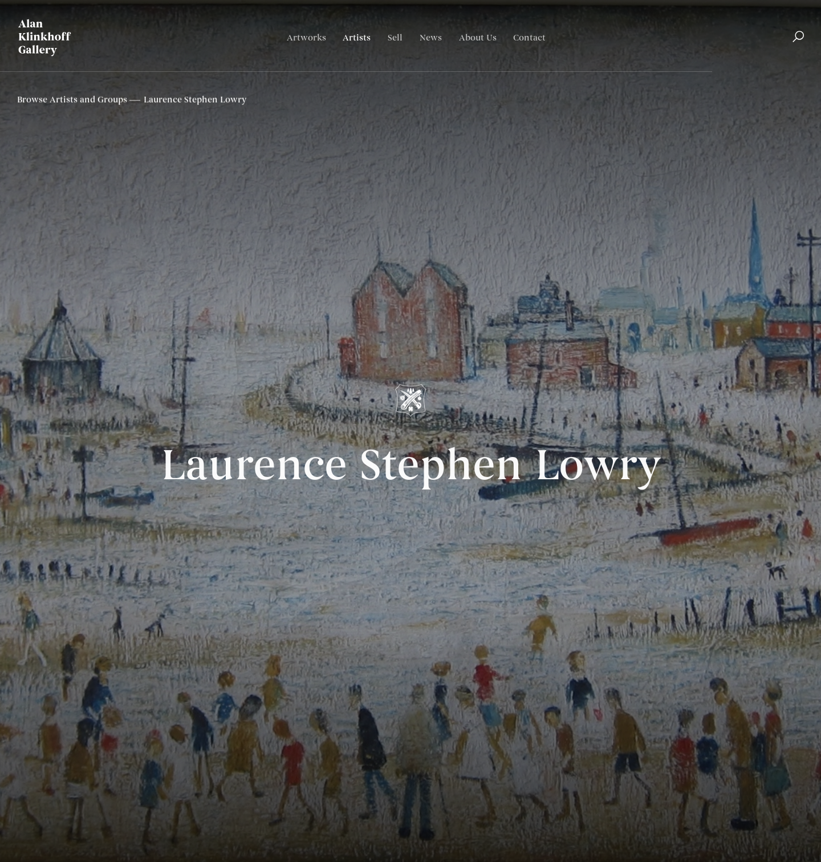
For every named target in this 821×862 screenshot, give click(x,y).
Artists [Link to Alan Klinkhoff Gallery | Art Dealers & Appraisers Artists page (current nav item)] (357, 38)
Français (786, 71)
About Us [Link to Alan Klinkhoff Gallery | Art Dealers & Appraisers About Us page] (478, 38)
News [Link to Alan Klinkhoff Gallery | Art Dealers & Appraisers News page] (431, 38)
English (747, 71)
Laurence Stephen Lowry (411, 469)
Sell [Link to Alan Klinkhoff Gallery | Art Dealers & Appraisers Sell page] (395, 38)
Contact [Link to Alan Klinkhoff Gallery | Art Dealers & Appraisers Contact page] (529, 38)
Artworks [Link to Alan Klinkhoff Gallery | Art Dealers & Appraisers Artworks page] (306, 38)
